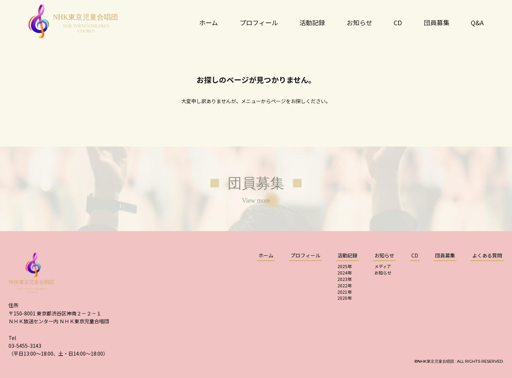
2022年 (344, 285)
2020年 (344, 298)
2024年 (344, 273)
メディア (382, 266)
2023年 (344, 279)
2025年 (344, 266)
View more (256, 200)
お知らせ (382, 273)
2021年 (344, 292)
